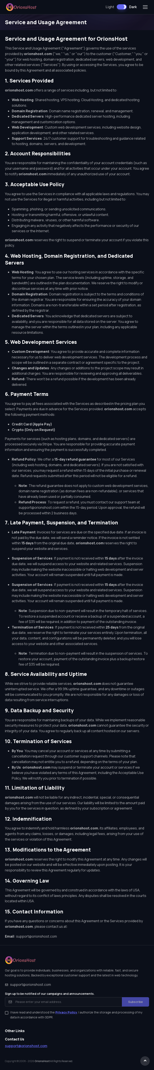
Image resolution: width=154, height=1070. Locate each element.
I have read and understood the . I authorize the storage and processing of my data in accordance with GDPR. (76, 1014)
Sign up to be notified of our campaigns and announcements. (50, 994)
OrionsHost (42, 1061)
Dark (133, 6)
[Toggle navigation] (145, 7)
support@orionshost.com (36, 936)
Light (110, 6)
